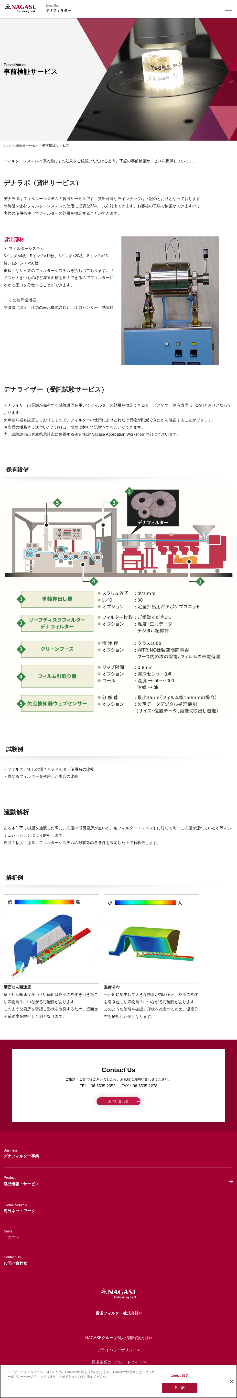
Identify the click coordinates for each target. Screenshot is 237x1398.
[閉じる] (231, 1381)
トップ (9, 145)
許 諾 (179, 1388)
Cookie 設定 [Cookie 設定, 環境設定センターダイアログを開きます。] (180, 1375)
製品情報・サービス (34, 145)
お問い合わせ (118, 1102)
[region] (118, 1381)
